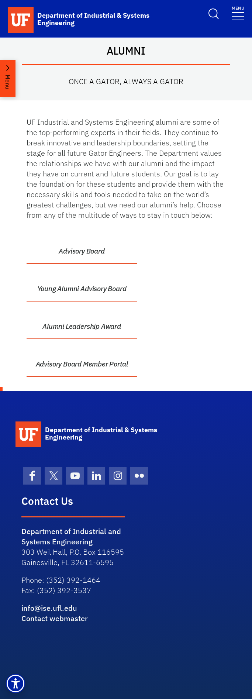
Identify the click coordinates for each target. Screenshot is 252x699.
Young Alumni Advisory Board (82, 288)
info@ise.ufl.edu (49, 608)
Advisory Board (81, 251)
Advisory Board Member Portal (82, 363)
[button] (15, 683)
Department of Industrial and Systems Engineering (71, 536)
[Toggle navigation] (238, 13)
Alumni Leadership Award (81, 326)
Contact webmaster (54, 618)
